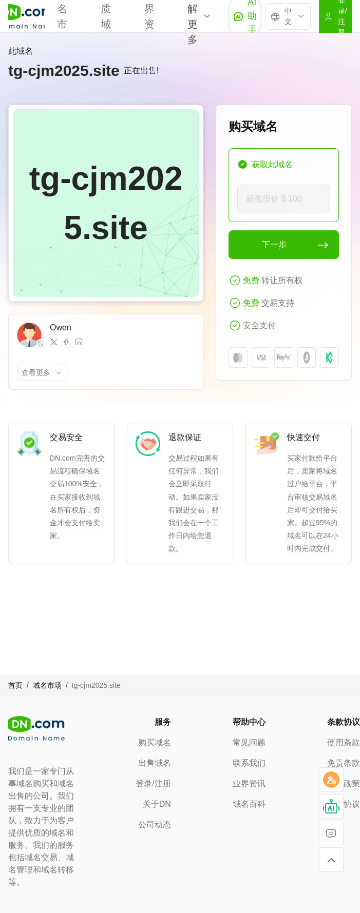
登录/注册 (153, 783)
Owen (60, 327)
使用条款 (343, 742)
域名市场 (47, 685)
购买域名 (154, 742)
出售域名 (154, 763)
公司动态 (154, 824)
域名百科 (249, 804)
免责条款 (343, 763)
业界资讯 (249, 783)
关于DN (157, 804)
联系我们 (249, 763)
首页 (15, 685)
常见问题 (249, 742)
